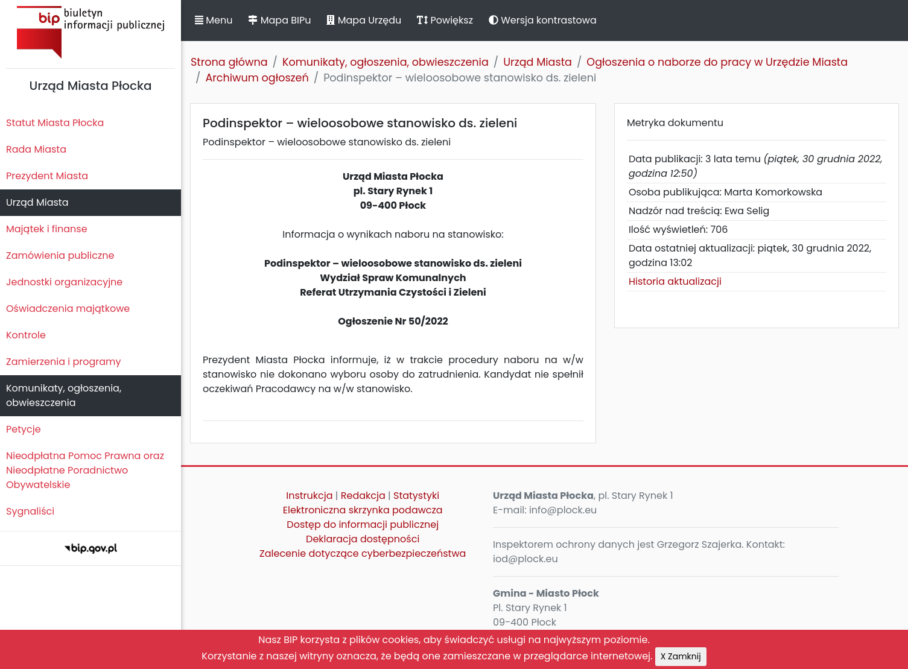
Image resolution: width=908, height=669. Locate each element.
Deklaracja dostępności (362, 539)
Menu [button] (213, 20)
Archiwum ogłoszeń (256, 78)
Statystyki (416, 496)
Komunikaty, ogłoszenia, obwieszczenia (63, 395)
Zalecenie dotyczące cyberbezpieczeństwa (362, 553)
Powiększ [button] (445, 20)
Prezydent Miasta (47, 176)
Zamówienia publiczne (60, 255)
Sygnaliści (30, 511)
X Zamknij (681, 656)
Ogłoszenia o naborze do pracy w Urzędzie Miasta (717, 62)
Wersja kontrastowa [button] (543, 20)
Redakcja (363, 496)
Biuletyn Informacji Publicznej (90, 32)
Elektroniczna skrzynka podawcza (363, 510)
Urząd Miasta (37, 202)
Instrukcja (309, 496)
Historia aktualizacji (675, 281)
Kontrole (26, 335)
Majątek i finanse (46, 229)
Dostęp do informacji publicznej (363, 524)
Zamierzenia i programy (63, 362)
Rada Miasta (36, 149)
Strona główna (229, 62)
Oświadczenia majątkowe (68, 308)
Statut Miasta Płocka (55, 123)
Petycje (23, 429)
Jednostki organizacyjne (64, 282)
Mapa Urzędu (363, 20)
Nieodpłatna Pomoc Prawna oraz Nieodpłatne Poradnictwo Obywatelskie (85, 470)
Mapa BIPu (279, 20)
